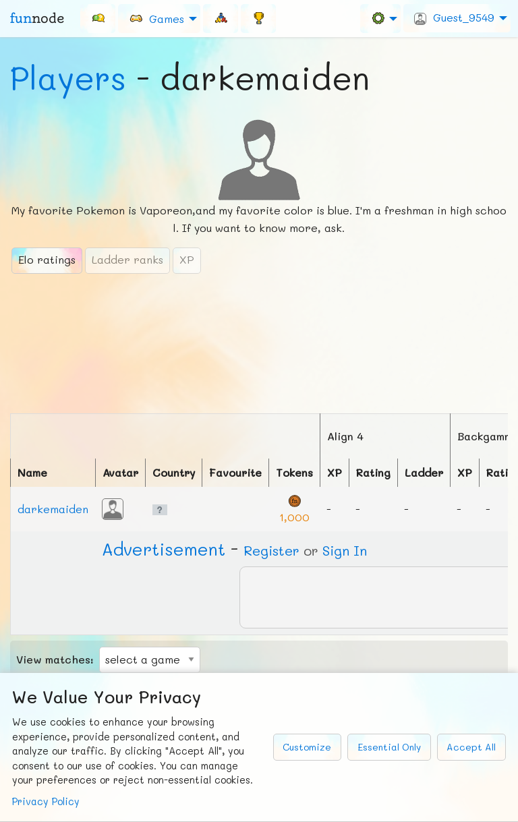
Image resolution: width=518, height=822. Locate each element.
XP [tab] (186, 259)
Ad (163, 549)
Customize (307, 747)
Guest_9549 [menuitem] (454, 17)
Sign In (344, 550)
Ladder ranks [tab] (127, 259)
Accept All (471, 747)
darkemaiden (53, 509)
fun (37, 18)
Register (271, 550)
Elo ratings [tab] (47, 259)
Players (68, 77)
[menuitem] (97, 18)
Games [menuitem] (156, 18)
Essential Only (389, 747)
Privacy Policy (46, 801)
